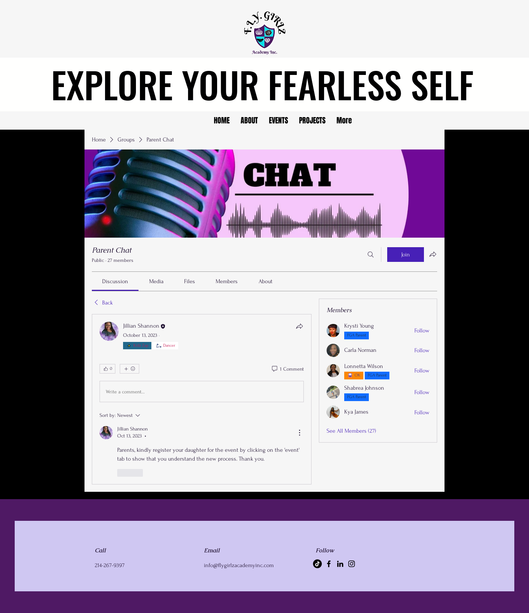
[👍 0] (107, 369)
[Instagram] (351, 563)
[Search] (370, 254)
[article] (202, 399)
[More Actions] (299, 432)
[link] (115, 281)
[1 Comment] (287, 369)
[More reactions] (129, 369)
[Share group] (432, 254)
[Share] (299, 326)
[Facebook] (328, 563)
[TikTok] (317, 563)
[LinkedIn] (340, 563)
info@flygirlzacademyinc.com (239, 565)
